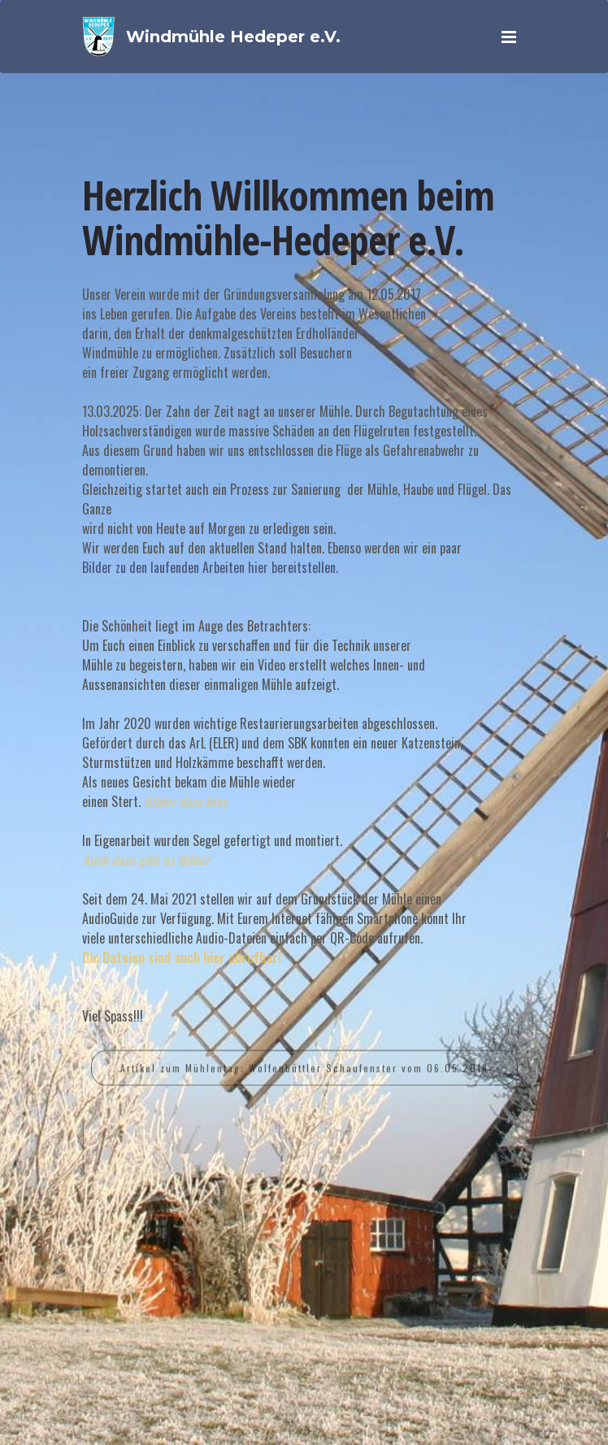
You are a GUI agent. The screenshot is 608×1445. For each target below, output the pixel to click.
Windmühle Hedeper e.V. (233, 36)
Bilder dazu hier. (186, 801)
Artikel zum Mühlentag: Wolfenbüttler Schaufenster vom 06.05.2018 (304, 1075)
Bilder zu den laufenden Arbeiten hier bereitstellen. (210, 567)
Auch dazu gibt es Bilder (146, 860)
